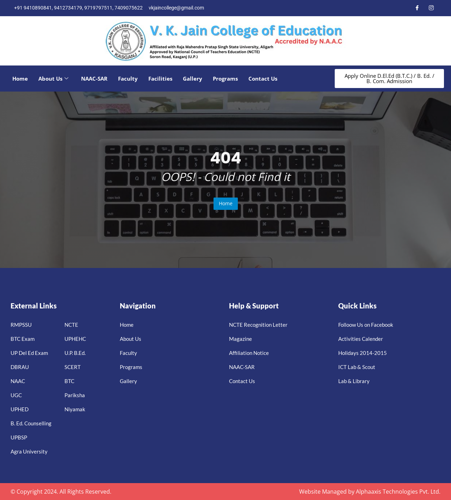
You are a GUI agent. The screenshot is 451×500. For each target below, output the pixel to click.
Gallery (192, 78)
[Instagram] (431, 8)
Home (20, 78)
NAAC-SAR (94, 78)
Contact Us (262, 78)
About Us (53, 78)
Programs (225, 78)
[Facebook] (417, 8)
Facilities (160, 78)
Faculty (128, 78)
